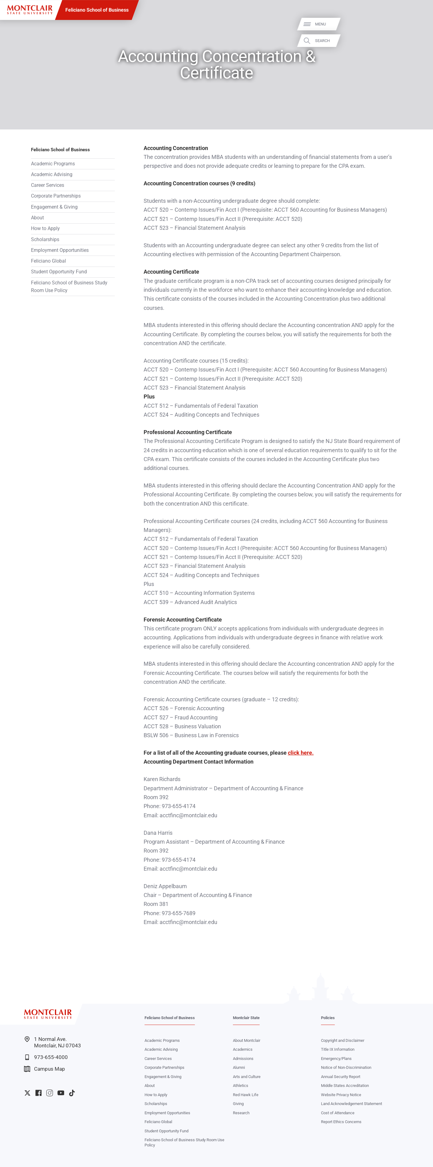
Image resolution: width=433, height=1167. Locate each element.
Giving (238, 1103)
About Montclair (246, 1040)
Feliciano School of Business (97, 10)
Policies (328, 1017)
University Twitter (27, 1092)
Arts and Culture (247, 1076)
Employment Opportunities (60, 250)
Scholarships (45, 239)
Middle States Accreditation (345, 1085)
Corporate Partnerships (56, 196)
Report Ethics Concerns (341, 1121)
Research (241, 1113)
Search (419, 40)
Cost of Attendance (337, 1113)
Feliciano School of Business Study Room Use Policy (69, 286)
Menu (417, 24)
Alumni (239, 1067)
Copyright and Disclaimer (342, 1040)
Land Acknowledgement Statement (351, 1103)
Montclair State (246, 1017)
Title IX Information (337, 1049)
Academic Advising (51, 174)
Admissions (243, 1058)
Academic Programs (53, 164)
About (37, 218)
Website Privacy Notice (341, 1094)
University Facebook (38, 1092)
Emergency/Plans (336, 1058)
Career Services (47, 185)
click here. (301, 752)
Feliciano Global (48, 261)
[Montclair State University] (30, 9)
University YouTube (60, 1092)
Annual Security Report (340, 1076)
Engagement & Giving (54, 207)
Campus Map (44, 1069)
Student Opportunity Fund (59, 272)
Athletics (240, 1085)
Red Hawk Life (245, 1094)
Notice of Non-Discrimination (346, 1067)
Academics (243, 1049)
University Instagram (49, 1092)
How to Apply (45, 228)
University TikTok (71, 1092)
